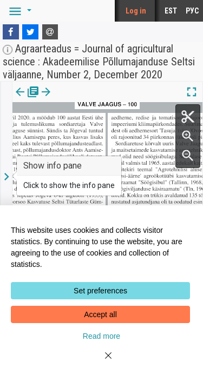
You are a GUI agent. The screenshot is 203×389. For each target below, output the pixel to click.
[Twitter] (30, 31)
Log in (136, 10)
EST (171, 10)
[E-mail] (50, 31)
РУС (192, 10)
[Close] (102, 362)
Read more (101, 336)
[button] (18, 10)
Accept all (100, 314)
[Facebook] (11, 31)
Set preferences (100, 290)
